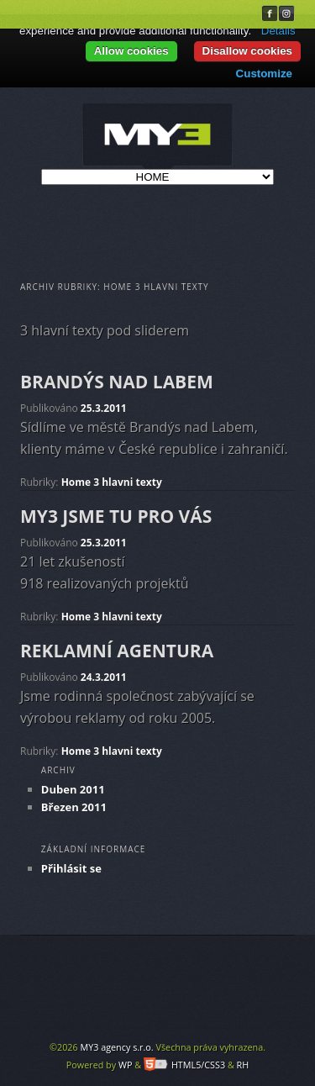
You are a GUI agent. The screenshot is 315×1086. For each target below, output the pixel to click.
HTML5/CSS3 (184, 1064)
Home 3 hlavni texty (111, 482)
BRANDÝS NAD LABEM (116, 381)
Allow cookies (131, 51)
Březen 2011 (74, 806)
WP (125, 1064)
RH (243, 1064)
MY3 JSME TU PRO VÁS (116, 516)
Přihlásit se (71, 868)
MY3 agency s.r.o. (116, 1047)
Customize (264, 73)
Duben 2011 (73, 789)
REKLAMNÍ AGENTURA (116, 650)
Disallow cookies (247, 51)
